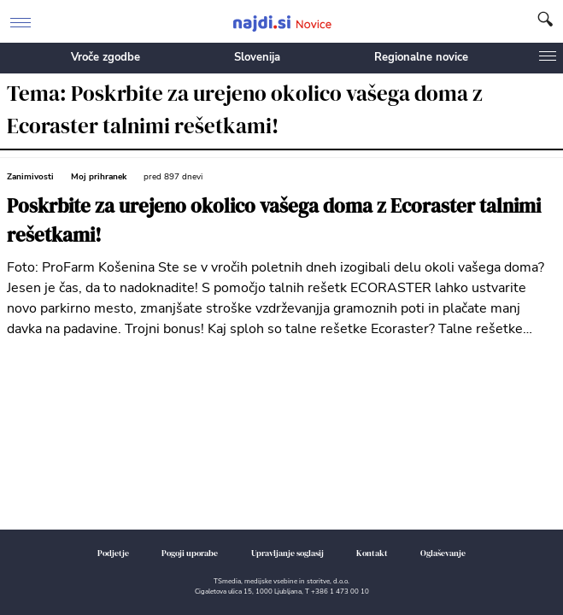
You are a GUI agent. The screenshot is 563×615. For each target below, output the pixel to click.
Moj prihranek (98, 177)
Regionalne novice (421, 57)
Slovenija (257, 57)
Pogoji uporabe (189, 553)
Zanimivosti (30, 177)
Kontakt (372, 553)
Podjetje (113, 553)
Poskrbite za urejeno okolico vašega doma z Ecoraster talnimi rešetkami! (274, 221)
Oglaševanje (443, 553)
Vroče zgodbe (105, 57)
